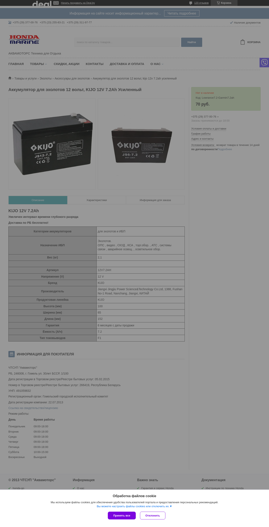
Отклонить (152, 515)
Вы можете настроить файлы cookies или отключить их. (133, 506)
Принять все (121, 515)
